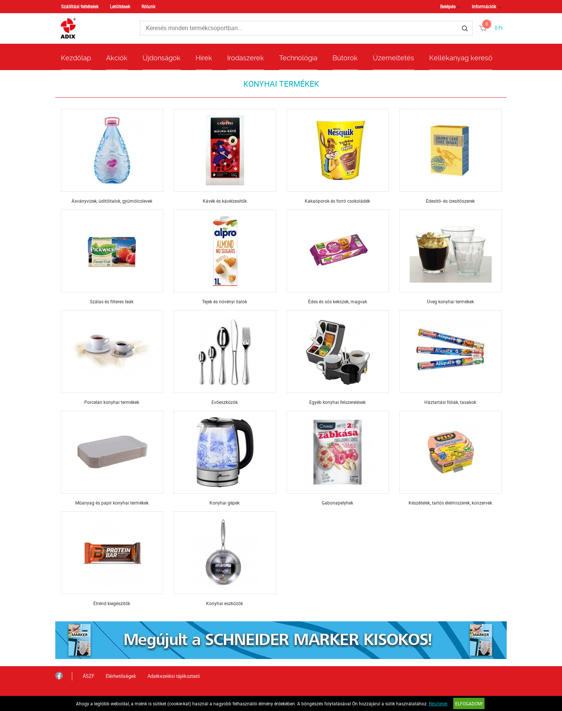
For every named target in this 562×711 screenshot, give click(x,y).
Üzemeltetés (393, 58)
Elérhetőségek (121, 676)
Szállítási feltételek (80, 6)
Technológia (298, 58)
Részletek (438, 703)
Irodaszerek (245, 58)
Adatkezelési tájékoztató (173, 676)
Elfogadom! (469, 703)
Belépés (448, 6)
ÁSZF (88, 676)
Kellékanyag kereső (460, 58)
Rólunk (148, 6)
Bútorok (345, 58)
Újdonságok (162, 58)
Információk (484, 6)
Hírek (204, 58)
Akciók (117, 58)
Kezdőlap (76, 58)
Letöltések (120, 6)
